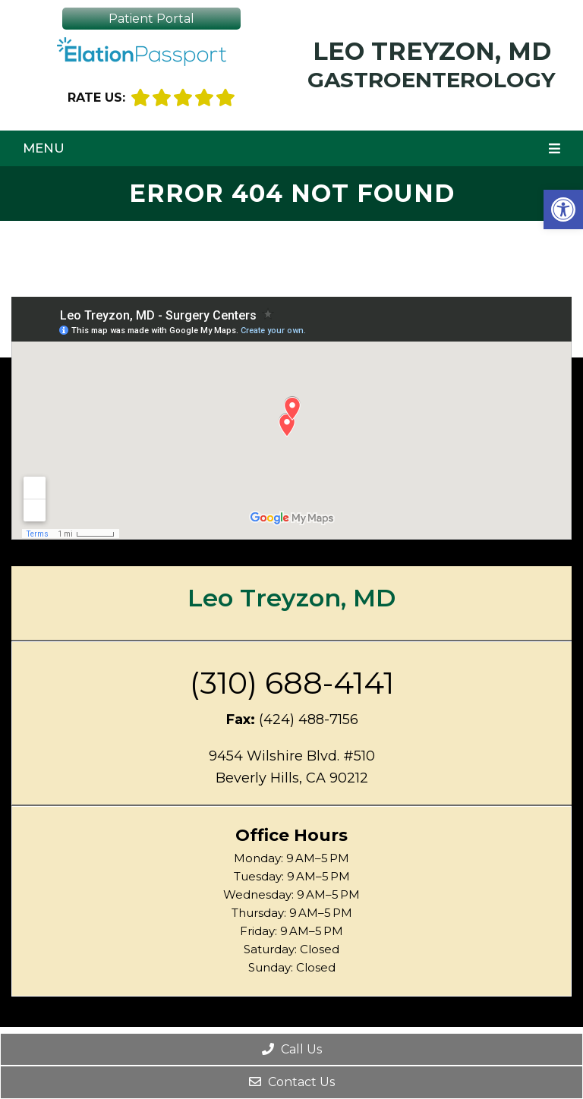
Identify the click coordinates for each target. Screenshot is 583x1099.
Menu (44, 148)
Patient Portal (151, 18)
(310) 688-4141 (292, 683)
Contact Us (292, 1082)
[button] (563, 209)
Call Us (292, 1049)
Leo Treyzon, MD (431, 63)
